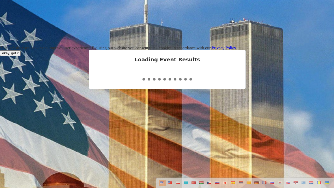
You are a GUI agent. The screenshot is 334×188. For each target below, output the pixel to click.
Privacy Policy (224, 48)
